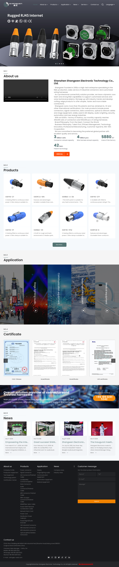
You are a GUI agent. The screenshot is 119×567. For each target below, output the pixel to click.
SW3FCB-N (94, 230)
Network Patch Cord (26, 511)
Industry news (58, 472)
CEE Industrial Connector (28, 525)
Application (66, 5)
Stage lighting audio (43, 472)
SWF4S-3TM (67, 230)
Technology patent (10, 477)
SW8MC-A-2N (68, 197)
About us (44, 5)
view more (59, 245)
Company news (59, 470)
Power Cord (24, 514)
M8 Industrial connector (28, 528)
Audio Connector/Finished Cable (26, 489)
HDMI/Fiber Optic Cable (27, 504)
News (76, 5)
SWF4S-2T (9, 197)
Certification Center (10, 480)
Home (35, 5)
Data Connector (25, 484)
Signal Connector (25, 472)
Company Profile (9, 470)
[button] (55, 63)
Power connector (25, 470)
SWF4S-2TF (95, 197)
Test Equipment (9, 475)
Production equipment (11, 472)
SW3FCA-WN (39, 197)
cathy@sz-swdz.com (15, 557)
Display (39, 470)
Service (84, 5)
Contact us (95, 5)
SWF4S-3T (9, 230)
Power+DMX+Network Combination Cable (27, 508)
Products (54, 5)
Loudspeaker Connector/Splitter (26, 481)
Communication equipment (42, 476)
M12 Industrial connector (28, 530)
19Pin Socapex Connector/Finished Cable (26, 500)
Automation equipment (44, 480)
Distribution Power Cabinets (26, 517)
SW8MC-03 (38, 230)
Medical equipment (43, 482)
